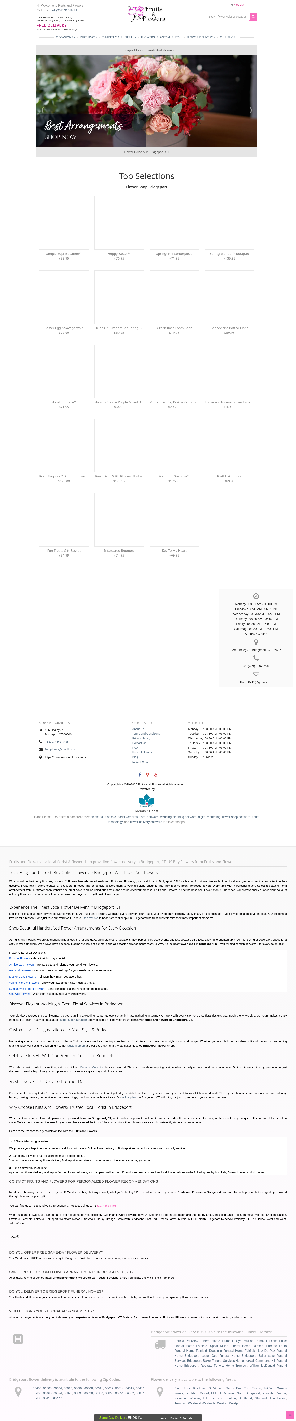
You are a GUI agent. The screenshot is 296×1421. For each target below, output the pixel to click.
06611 (99, 1388)
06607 (78, 1388)
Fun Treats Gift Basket (64, 550)
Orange (281, 1393)
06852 (129, 1393)
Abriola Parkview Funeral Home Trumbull (204, 1341)
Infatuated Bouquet (119, 550)
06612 (109, 1388)
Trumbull (180, 1403)
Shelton (230, 1398)
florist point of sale (103, 817)
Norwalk (267, 1393)
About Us (138, 729)
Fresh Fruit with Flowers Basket (119, 476)
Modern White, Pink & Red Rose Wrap (174, 402)
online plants (130, 1097)
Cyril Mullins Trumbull (251, 1341)
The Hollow (278, 1398)
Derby (230, 1388)
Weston (222, 1403)
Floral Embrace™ (63, 402)
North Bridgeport (248, 1393)
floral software (149, 817)
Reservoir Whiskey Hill (191, 1398)
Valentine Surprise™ (174, 476)
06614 (119, 1388)
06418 (47, 1398)
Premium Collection (92, 1067)
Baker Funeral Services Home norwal (228, 1360)
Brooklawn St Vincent (208, 1388)
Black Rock (183, 1388)
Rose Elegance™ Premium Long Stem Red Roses (64, 476)
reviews (93, 918)
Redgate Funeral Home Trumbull (224, 1365)
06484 (140, 1388)
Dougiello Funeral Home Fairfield (232, 1350)
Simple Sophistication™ (63, 253)
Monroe (229, 1393)
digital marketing (209, 817)
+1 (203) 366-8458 (64, 10)
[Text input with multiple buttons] (228, 16)
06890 (78, 1393)
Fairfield (268, 1388)
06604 (57, 1388)
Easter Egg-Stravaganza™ (64, 328)
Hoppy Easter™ (119, 253)
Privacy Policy (141, 738)
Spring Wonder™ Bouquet (229, 253)
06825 (68, 1393)
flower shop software (236, 817)
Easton (256, 1388)
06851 (119, 1393)
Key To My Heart (174, 550)
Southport (245, 1398)
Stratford (261, 1398)
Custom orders (76, 1045)
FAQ (135, 747)
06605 (47, 1388)
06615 (129, 1388)
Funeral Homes (142, 752)
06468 (37, 1393)
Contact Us (139, 743)
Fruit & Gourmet (229, 476)
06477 (57, 1398)
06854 (140, 1393)
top (86, 918)
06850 (109, 1393)
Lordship (191, 1393)
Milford (204, 1393)
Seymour (217, 1398)
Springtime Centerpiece (174, 253)
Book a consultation (73, 1019)
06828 (88, 1393)
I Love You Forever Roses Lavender (229, 402)
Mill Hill (216, 1393)
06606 (37, 1388)
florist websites (128, 817)
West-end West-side (201, 1403)
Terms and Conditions (146, 733)
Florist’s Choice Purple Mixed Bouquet (119, 402)
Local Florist (140, 761)
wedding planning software (178, 817)
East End (242, 1388)
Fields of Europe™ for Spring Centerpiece (119, 328)
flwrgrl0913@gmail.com (60, 749)
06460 (47, 1393)
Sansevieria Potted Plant (229, 328)
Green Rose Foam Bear (174, 328)
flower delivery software (146, 822)
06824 (57, 1393)
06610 (68, 1388)
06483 (37, 1398)
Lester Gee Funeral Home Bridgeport (228, 1355)
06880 (99, 1393)
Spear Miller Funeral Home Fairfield (236, 1346)
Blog (135, 757)
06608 (88, 1388)
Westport (235, 1403)
